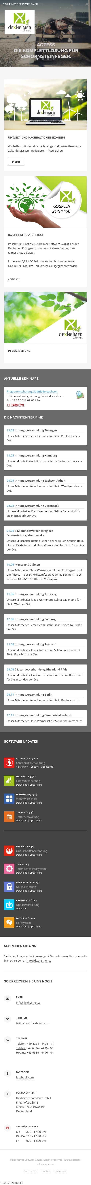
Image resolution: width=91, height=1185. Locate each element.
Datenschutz (30, 1171)
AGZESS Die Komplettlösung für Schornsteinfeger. (46, 50)
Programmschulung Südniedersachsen (32, 391)
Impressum (61, 1171)
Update (35, 766)
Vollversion (22, 766)
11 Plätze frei (15, 405)
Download (22, 784)
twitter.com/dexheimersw (32, 1023)
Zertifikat (13, 279)
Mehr (16, 161)
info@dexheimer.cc (39, 960)
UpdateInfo (47, 766)
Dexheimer (20, 4)
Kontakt (46, 1171)
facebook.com (25, 1077)
